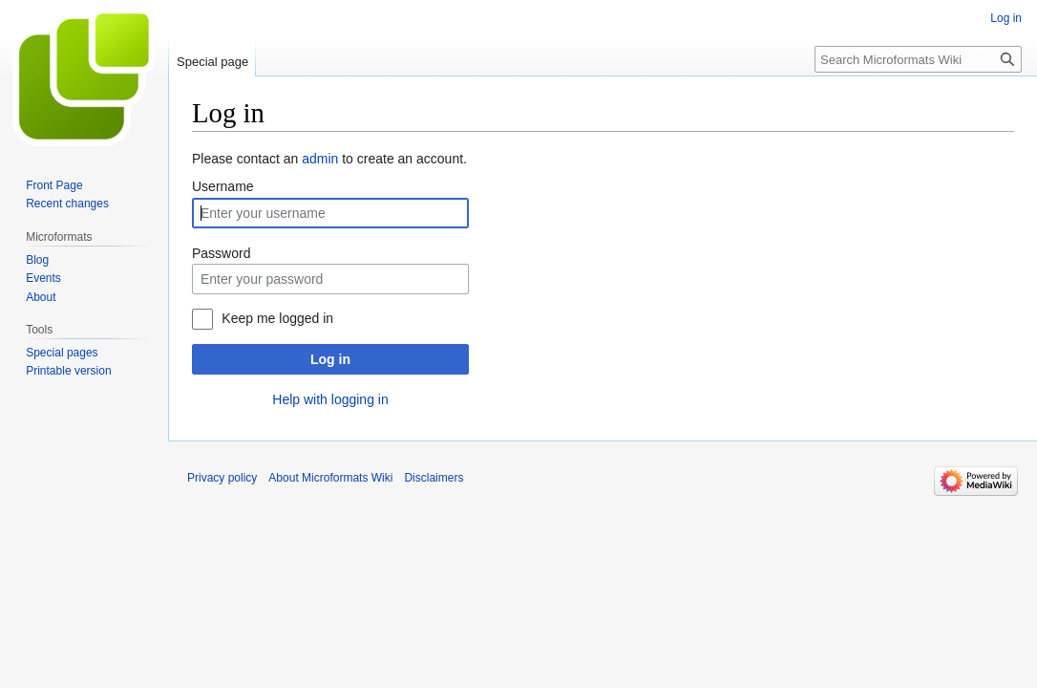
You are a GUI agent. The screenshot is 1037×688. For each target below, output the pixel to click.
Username (223, 186)
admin (320, 158)
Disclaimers (433, 477)
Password (221, 253)
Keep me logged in (277, 318)
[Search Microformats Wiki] (918, 59)
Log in (330, 359)
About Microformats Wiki (330, 477)
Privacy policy (222, 477)
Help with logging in (330, 399)
